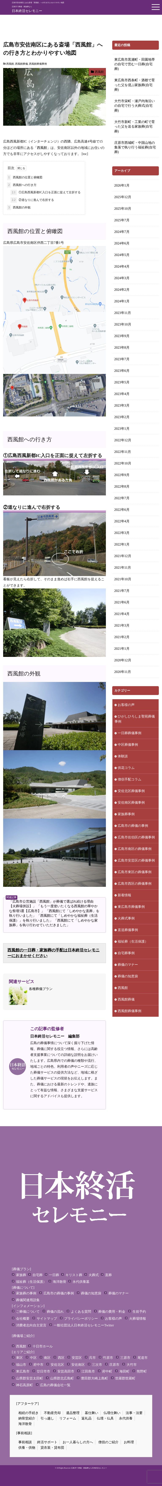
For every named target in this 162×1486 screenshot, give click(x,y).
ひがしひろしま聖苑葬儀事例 (135, 719)
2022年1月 (122, 544)
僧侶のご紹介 (108, 1442)
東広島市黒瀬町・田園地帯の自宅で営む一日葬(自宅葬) (134, 64)
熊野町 (142, 1371)
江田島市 (88, 1371)
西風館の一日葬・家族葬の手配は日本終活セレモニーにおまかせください (53, 953)
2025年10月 (122, 208)
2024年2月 (122, 289)
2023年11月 (122, 313)
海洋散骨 (59, 1281)
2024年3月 (122, 278)
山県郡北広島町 (62, 1378)
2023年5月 (122, 382)
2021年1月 (122, 648)
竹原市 (108, 1357)
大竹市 (132, 1364)
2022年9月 (122, 475)
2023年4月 (122, 394)
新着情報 (124, 895)
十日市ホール (42, 1346)
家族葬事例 (126, 814)
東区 (19, 1357)
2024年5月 (122, 255)
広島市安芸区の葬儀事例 (136, 860)
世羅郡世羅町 (125, 1378)
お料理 (129, 1442)
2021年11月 (122, 567)
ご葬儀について (28, 1311)
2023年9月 (122, 336)
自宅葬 (37, 1275)
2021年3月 (122, 625)
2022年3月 (122, 533)
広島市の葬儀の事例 (133, 825)
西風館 (10, 63)
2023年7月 (122, 359)
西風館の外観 (19, 207)
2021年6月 (122, 602)
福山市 (21, 1364)
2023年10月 (122, 324)
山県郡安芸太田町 (29, 1378)
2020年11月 (122, 672)
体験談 (123, 756)
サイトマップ (47, 1318)
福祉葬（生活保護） (133, 941)
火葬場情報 (137, 1318)
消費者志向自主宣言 (31, 1325)
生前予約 (139, 1311)
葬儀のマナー (128, 964)
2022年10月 (122, 463)
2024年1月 (122, 301)
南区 (47, 1357)
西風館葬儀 (21, 63)
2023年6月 (122, 370)
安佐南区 (78, 1364)
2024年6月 (122, 243)
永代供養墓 (81, 1281)
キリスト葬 (73, 1275)
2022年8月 (122, 486)
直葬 (108, 1275)
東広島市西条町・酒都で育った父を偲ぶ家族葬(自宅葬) (134, 84)
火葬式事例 (126, 918)
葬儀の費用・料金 (111, 1311)
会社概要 (23, 1318)
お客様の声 (126, 705)
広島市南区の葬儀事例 (134, 849)
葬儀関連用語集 (28, 1300)
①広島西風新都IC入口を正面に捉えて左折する (46, 192)
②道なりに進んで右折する (32, 200)
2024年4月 (122, 266)
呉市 (92, 1357)
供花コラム (126, 768)
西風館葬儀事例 (38, 63)
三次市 (97, 1364)
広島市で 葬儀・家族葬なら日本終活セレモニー (89, 1468)
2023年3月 (122, 405)
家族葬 (21, 1275)
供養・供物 (26, 1447)
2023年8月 (122, 347)
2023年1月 (122, 428)
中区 (33, 1357)
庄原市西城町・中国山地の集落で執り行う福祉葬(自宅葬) (135, 147)
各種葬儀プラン (30, 996)
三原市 (125, 1357)
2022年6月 (122, 509)
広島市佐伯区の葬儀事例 (136, 837)
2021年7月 (122, 590)
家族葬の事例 (26, 1293)
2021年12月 (122, 556)
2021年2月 (122, 637)
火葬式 (94, 1275)
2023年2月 (122, 417)
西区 (61, 1357)
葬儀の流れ (55, 1311)
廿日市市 (43, 1371)
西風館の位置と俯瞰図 (24, 177)
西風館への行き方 (21, 185)
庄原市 (114, 1364)
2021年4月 (122, 614)
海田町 (124, 1371)
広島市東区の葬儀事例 (134, 872)
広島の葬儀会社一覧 (55, 1385)
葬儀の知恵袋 (128, 976)
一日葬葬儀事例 (129, 733)
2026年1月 (122, 185)
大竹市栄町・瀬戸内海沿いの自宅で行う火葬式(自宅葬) (134, 105)
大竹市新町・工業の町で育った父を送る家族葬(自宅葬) (134, 126)
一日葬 (54, 1275)
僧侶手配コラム (129, 779)
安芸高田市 (65, 1371)
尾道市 (143, 1357)
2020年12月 (122, 660)
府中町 (107, 1371)
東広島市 (23, 1371)
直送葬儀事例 (128, 930)
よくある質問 (81, 1311)
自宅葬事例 (126, 953)
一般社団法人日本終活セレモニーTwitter (84, 1325)
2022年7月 (122, 498)
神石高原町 (24, 1385)
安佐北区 (57, 1364)
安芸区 (77, 1357)
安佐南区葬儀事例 (131, 802)
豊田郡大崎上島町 (94, 1378)
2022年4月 (122, 521)
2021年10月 (122, 579)
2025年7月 (122, 220)
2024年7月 (122, 231)
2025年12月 (122, 197)
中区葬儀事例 (128, 744)
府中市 (38, 1364)
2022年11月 (122, 452)
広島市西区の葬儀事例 (134, 883)
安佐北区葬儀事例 (131, 791)
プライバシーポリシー (81, 1318)
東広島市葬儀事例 (131, 906)
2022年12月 (122, 440)
